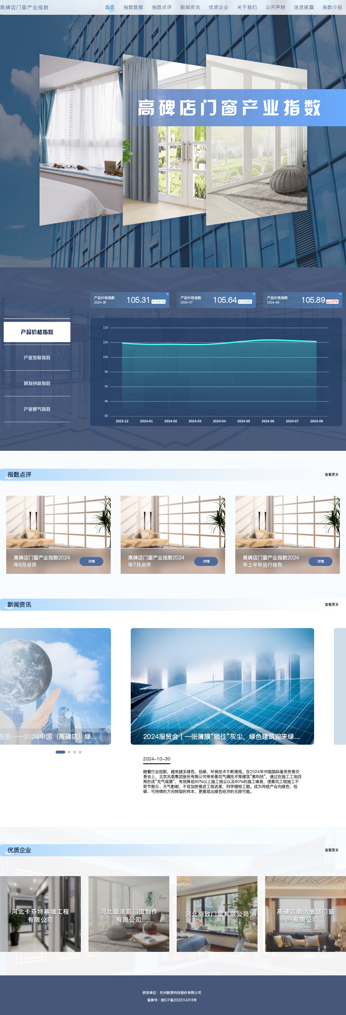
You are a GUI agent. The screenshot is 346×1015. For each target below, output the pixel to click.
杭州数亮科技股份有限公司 (180, 992)
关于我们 (247, 7)
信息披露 (304, 7)
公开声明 (275, 7)
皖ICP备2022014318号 (179, 1000)
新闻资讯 (190, 7)
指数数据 (133, 7)
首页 (110, 7)
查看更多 (332, 474)
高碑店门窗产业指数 (24, 7)
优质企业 (219, 7)
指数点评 (162, 7)
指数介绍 (332, 7)
